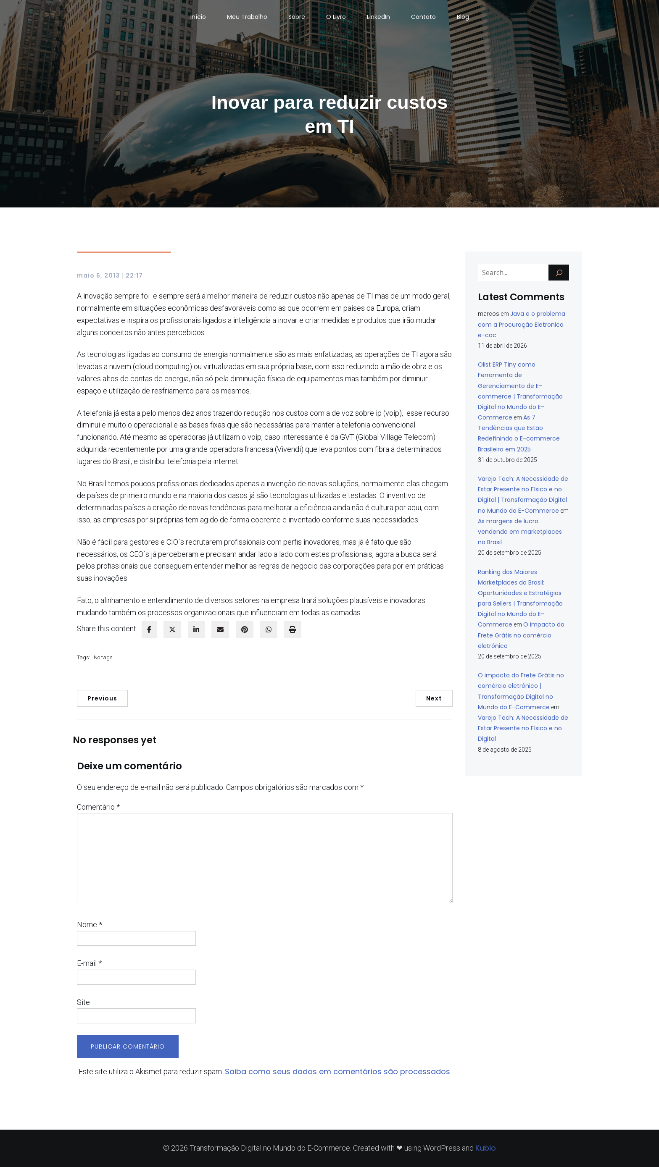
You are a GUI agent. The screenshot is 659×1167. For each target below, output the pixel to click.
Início (198, 17)
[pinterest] (244, 629)
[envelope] (220, 629)
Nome (89, 924)
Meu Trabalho (247, 17)
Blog (463, 17)
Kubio (485, 1148)
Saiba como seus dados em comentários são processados (337, 1071)
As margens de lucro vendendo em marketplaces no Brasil (520, 531)
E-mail (89, 963)
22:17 (134, 275)
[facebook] (149, 629)
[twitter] (172, 629)
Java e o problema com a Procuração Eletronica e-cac (521, 324)
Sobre (296, 17)
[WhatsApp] (268, 629)
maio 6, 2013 (98, 275)
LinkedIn (378, 17)
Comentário (98, 806)
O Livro (336, 17)
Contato (423, 17)
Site (83, 1002)
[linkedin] (196, 629)
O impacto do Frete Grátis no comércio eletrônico (521, 635)
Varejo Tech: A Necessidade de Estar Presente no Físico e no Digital (523, 728)
